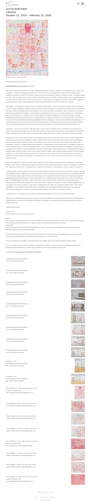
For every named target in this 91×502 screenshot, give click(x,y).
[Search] (78, 3)
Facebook (51, 492)
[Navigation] (82, 3)
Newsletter (40, 492)
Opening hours (53, 497)
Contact (36, 497)
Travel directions (44, 497)
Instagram (45, 492)
